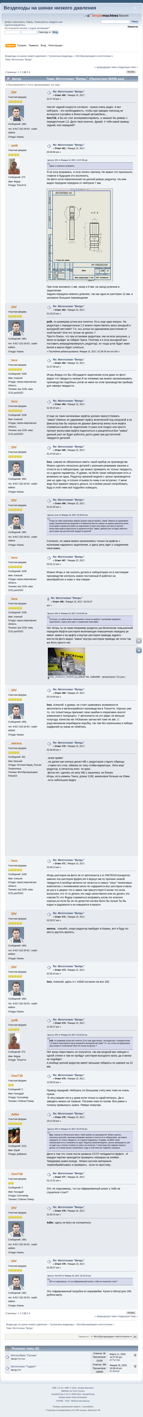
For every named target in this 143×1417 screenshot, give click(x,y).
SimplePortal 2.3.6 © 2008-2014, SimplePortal (72, 1394)
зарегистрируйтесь (15, 25)
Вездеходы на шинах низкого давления (50, 7)
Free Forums (79, 1391)
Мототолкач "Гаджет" (23, 1366)
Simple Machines (86, 1388)
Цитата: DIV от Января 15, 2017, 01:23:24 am (67, 1035)
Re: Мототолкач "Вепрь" (68, 91)
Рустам (21, 1359)
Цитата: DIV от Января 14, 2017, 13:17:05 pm (67, 160)
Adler (15, 1114)
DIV (14, 92)
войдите (53, 22)
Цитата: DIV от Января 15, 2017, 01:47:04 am (67, 1129)
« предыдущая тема (106, 67)
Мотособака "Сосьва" (24, 1355)
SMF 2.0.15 (57, 1388)
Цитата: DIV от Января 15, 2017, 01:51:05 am (67, 613)
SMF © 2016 (71, 1388)
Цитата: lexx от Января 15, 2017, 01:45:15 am (67, 515)
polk (14, 145)
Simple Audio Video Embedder (73, 1397)
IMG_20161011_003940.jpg (62, 677)
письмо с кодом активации (33, 28)
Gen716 (17, 1076)
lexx (14, 360)
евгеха (16, 743)
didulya (116, 1371)
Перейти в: (84, 1336)
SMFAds (65, 1391)
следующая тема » (127, 67)
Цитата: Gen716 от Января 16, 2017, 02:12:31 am (69, 1276)
